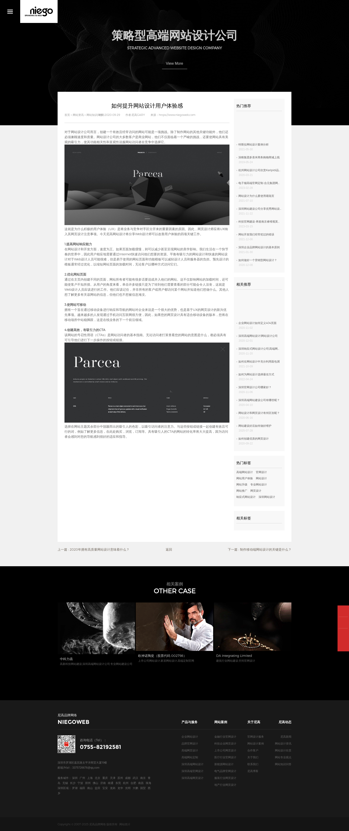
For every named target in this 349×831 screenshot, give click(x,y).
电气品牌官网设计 (225, 770)
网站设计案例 (255, 743)
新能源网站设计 (224, 764)
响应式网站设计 (246, 496)
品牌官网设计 (189, 743)
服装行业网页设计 (225, 777)
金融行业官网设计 (225, 736)
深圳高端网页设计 (192, 777)
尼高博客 (252, 770)
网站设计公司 (80, 132)
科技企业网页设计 (225, 743)
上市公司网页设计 (225, 750)
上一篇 (93, 549)
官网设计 (261, 472)
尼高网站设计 (116, 234)
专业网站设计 (258, 484)
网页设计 (204, 229)
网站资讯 (78, 114)
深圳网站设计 (267, 496)
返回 (169, 549)
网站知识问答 (95, 114)
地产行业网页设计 (225, 784)
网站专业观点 (283, 757)
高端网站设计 (244, 472)
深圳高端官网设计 (192, 770)
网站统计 (124, 824)
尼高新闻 (285, 736)
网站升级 (241, 484)
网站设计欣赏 (283, 750)
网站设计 (74, 249)
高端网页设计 (189, 750)
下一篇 (259, 549)
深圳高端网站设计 (192, 764)
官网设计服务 (255, 736)
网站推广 (241, 490)
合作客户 (252, 750)
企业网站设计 (189, 736)
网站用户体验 (244, 478)
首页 (67, 114)
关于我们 (252, 757)
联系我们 (252, 764)
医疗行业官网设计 (225, 757)
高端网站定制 (189, 757)
